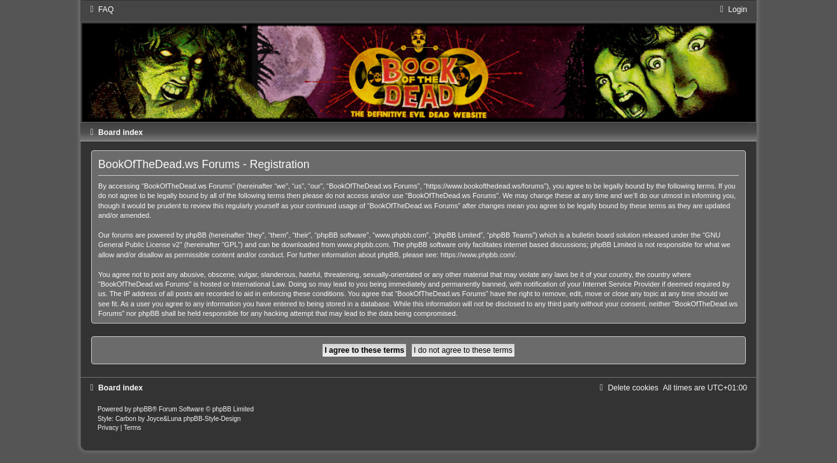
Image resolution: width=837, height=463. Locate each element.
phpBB (142, 409)
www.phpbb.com (363, 244)
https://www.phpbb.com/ (477, 255)
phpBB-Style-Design (212, 418)
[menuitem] (100, 9)
